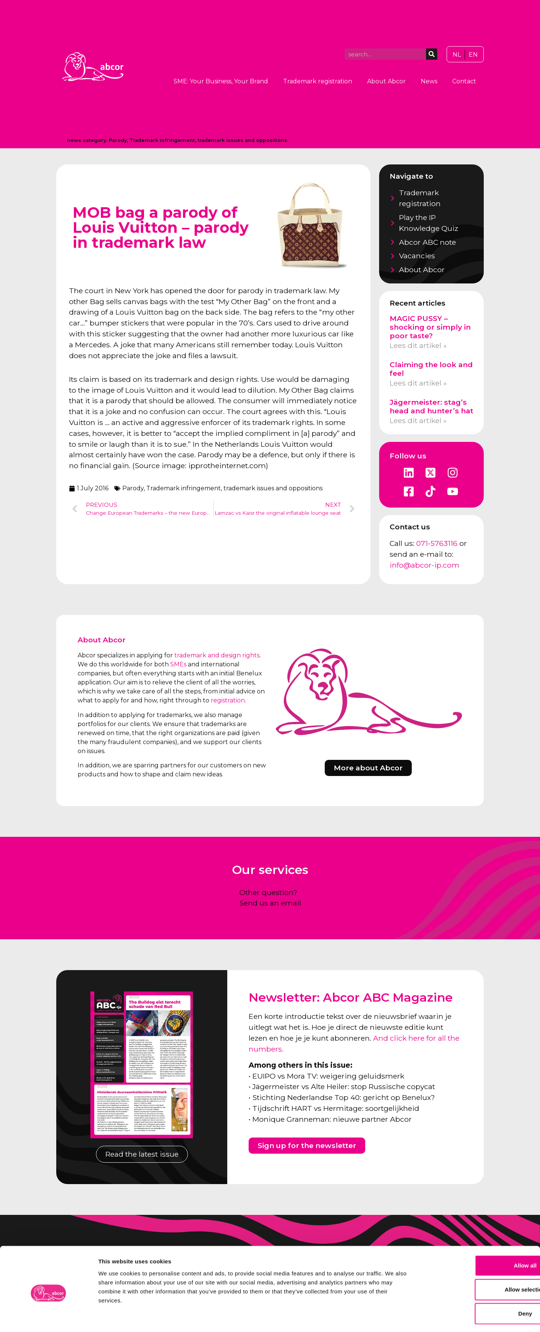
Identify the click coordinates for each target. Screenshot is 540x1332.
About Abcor (386, 81)
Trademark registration (317, 81)
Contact (464, 81)
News (429, 81)
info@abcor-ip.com (424, 565)
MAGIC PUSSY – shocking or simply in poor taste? (430, 327)
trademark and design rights (217, 655)
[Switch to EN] (473, 55)
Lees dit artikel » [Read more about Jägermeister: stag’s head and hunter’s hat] (418, 420)
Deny (477, 1282)
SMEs (178, 664)
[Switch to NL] (457, 55)
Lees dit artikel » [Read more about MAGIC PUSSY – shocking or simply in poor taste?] (418, 345)
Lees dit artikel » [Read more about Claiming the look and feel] (418, 382)
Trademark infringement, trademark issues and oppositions (208, 140)
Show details (393, 1317)
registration (228, 700)
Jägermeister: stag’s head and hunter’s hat (431, 406)
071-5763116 (437, 543)
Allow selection (477, 1258)
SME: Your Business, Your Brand (221, 81)
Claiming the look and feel (431, 369)
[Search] (431, 54)
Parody (118, 140)
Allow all (477, 1234)
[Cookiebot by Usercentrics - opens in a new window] (48, 1317)
